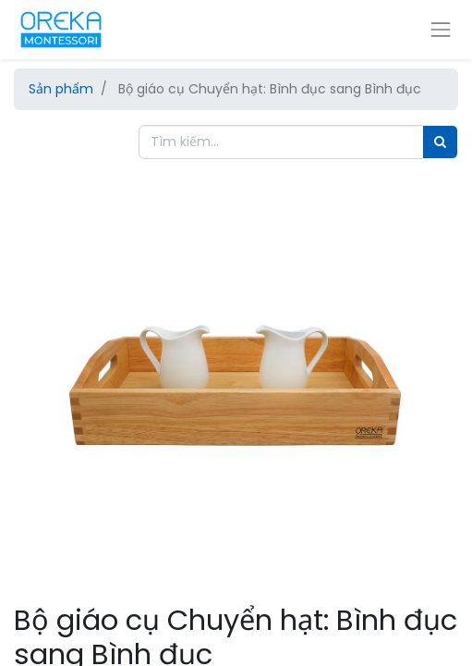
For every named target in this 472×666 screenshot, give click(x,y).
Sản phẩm (61, 89)
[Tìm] (440, 142)
